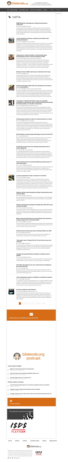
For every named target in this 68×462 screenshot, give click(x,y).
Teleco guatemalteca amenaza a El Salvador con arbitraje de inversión (34, 277)
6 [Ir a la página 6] (32, 303)
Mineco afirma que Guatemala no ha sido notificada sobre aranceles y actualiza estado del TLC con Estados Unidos (34, 219)
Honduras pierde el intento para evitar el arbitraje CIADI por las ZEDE (34, 231)
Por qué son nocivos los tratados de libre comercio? (28, 411)
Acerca (45, 9)
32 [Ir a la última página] (44, 303)
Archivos (17, 440)
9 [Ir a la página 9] (39, 303)
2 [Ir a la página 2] (22, 303)
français (58, 9)
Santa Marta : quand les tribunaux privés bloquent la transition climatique (25, 389)
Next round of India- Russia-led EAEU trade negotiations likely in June (24, 373)
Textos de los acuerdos (36, 9)
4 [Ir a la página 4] (27, 303)
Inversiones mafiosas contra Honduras (26, 289)
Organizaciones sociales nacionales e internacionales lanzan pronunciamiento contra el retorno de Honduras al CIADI (31, 55)
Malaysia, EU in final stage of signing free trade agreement (22, 368)
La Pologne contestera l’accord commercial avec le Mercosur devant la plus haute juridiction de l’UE (30, 393)
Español (52, 9)
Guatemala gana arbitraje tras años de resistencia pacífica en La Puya (34, 119)
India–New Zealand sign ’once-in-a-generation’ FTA (20, 377)
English (58, 13)
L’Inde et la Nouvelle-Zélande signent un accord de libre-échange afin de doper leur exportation (29, 384)
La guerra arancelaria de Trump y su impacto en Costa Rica (31, 175)
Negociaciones (14, 9)
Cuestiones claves (23, 9)
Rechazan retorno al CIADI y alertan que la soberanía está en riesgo (33, 72)
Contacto (25, 440)
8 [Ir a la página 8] (37, 303)
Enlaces (44, 440)
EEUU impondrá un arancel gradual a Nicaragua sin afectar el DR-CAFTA (34, 134)
